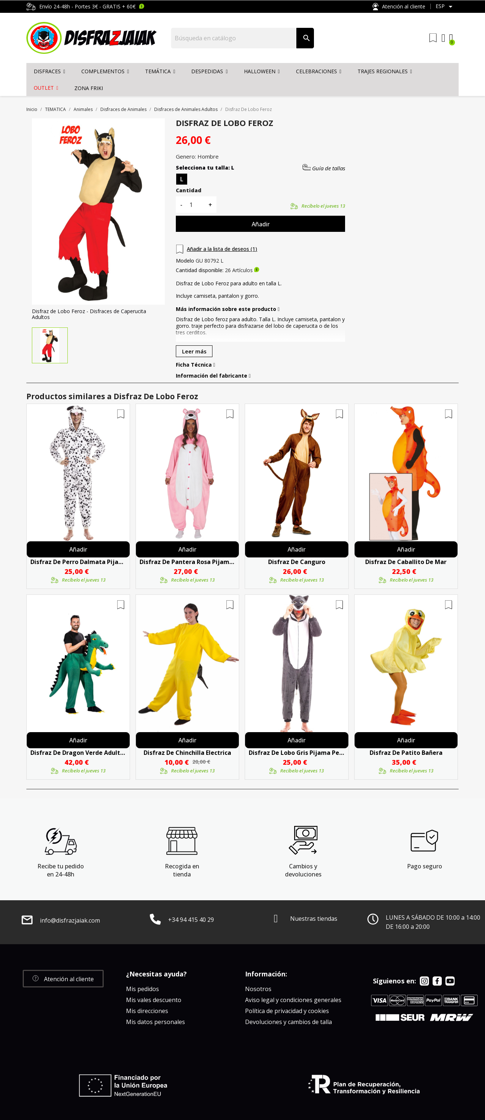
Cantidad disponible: (199, 270)
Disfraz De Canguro (296, 562)
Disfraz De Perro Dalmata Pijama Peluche (78, 562)
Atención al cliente (399, 7)
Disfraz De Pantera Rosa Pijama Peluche (187, 562)
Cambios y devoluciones (303, 870)
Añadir (261, 224)
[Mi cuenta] (443, 38)
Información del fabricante (213, 375)
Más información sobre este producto (227, 309)
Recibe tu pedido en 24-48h (60, 870)
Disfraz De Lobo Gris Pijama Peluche (296, 753)
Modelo (185, 260)
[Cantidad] (195, 204)
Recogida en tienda (182, 870)
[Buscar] (234, 38)
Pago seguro (424, 866)
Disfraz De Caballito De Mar (406, 562)
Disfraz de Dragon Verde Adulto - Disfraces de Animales (78, 753)
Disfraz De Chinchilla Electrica (187, 753)
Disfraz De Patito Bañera (406, 753)
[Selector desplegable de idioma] (445, 6)
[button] (63, 978)
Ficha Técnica (195, 364)
